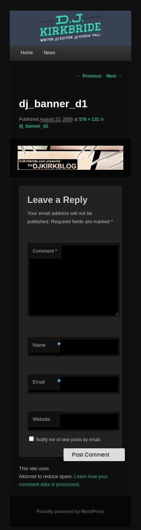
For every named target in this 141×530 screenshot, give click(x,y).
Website (41, 419)
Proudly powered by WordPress (70, 511)
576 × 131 (89, 119)
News (49, 52)
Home (27, 52)
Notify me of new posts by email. (68, 439)
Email (46, 382)
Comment (45, 251)
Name (46, 345)
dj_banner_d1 (34, 126)
